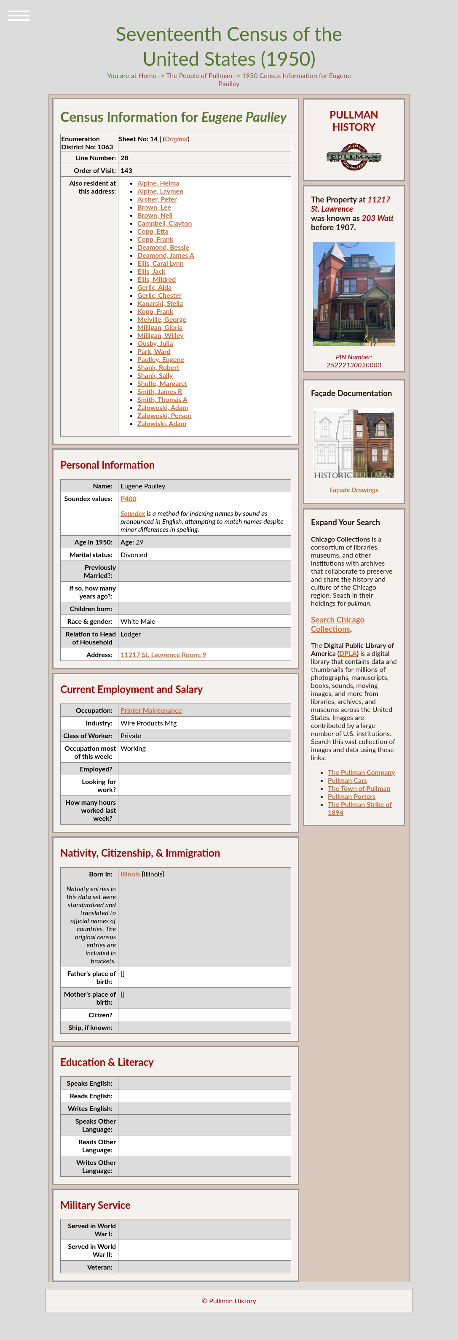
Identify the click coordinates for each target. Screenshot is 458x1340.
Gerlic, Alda (154, 287)
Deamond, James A (165, 255)
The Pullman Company (361, 772)
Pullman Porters (351, 796)
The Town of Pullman (359, 788)
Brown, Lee (154, 207)
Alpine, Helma (158, 183)
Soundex (133, 513)
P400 (129, 498)
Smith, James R (159, 391)
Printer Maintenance (151, 710)
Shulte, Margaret (162, 383)
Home (147, 75)
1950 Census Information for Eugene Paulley (284, 79)
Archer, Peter (157, 199)
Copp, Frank (155, 239)
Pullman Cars (347, 780)
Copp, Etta (153, 231)
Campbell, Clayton (164, 223)
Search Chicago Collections (337, 624)
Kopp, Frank (155, 311)
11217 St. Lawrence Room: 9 (163, 654)
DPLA (348, 653)
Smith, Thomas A (162, 399)
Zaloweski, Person (164, 415)
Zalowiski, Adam (161, 423)
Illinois (130, 874)
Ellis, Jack (151, 271)
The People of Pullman (199, 75)
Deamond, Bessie (163, 247)
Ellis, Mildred (156, 279)
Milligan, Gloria (159, 327)
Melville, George (161, 319)
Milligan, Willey (160, 335)
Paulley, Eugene (160, 359)
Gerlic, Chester (159, 295)
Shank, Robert (158, 367)
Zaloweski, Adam (162, 407)
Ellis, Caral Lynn (160, 263)
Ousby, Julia (155, 343)
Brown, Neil (154, 215)
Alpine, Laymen (160, 191)
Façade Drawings (354, 489)
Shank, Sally (155, 375)
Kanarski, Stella (160, 303)
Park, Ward (154, 351)
